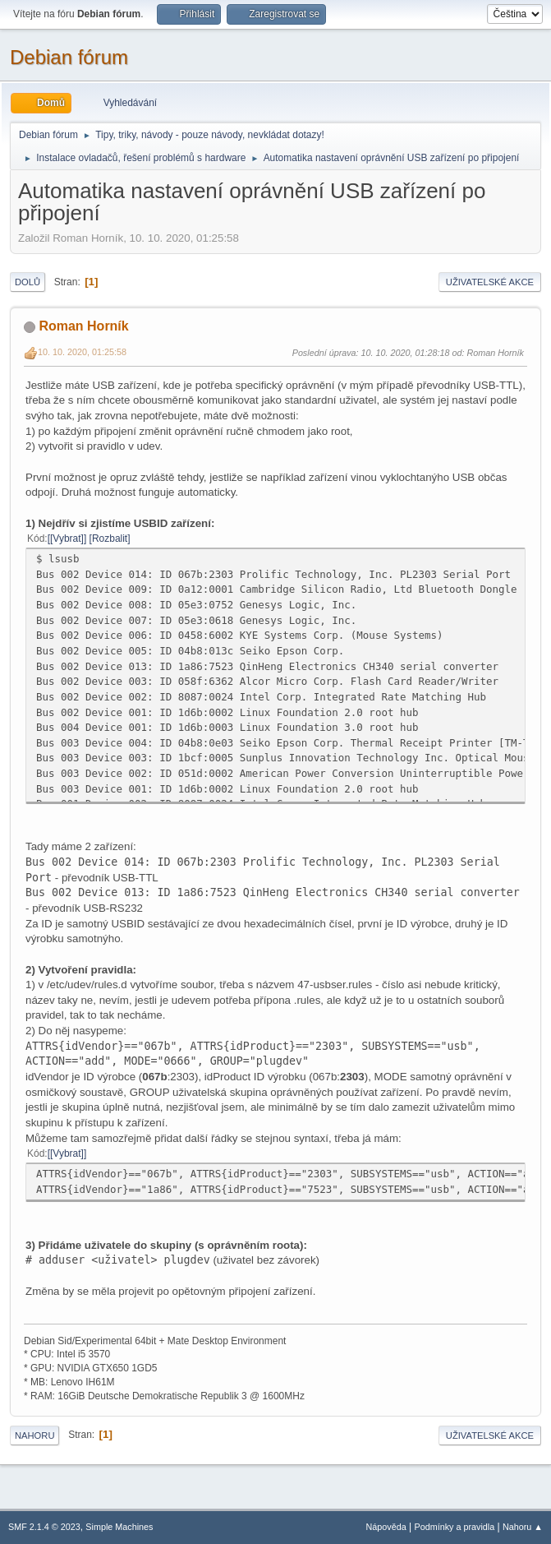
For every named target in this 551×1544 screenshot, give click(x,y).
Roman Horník (83, 326)
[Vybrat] (67, 538)
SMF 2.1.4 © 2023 (44, 1527)
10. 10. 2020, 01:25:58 (82, 352)
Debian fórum (69, 57)
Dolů (27, 282)
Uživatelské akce (490, 282)
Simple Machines (119, 1527)
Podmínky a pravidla (455, 1527)
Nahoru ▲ (523, 1527)
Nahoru (34, 1435)
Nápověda (386, 1527)
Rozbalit (109, 538)
